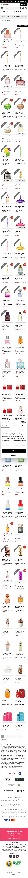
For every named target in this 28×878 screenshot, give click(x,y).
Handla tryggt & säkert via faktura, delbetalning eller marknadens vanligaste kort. (14, 817)
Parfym (19, 11)
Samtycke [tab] (5, 425)
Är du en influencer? (14, 846)
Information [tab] (14, 425)
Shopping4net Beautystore (10, 850)
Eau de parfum (4, 12)
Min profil (5, 845)
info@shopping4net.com (14, 838)
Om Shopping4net (22, 849)
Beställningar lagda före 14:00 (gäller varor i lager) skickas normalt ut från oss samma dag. (14, 806)
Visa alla (4, 739)
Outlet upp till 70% (6, 1)
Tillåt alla (14, 450)
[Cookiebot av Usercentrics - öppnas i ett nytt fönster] (20, 422)
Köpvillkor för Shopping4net (9, 849)
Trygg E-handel (22, 850)
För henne (15, 11)
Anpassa (14, 455)
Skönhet (9, 11)
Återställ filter (23, 25)
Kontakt (5, 846)
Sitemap (20, 872)
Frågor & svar (12, 845)
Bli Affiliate (23, 846)
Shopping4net (4, 11)
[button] (26, 8)
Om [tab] (23, 425)
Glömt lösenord (21, 845)
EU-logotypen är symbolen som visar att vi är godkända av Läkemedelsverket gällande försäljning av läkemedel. (14, 811)
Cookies (9, 847)
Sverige (14, 874)
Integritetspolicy (17, 847)
